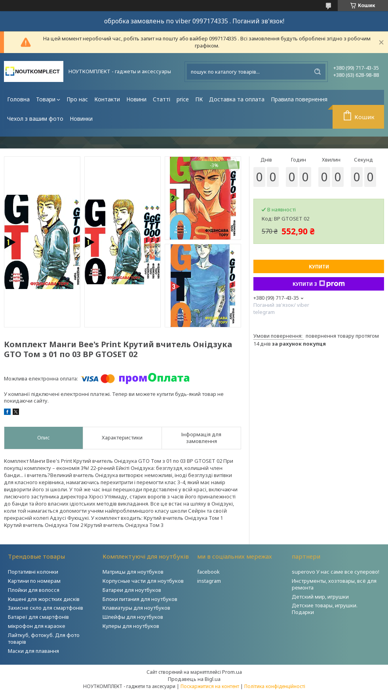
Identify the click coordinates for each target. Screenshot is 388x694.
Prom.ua (232, 671)
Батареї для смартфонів (38, 616)
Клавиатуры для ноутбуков (136, 607)
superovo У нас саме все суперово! (335, 571)
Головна (18, 99)
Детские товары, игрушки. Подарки (325, 609)
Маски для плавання (33, 650)
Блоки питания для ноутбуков (140, 599)
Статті (161, 99)
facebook (208, 571)
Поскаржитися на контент (210, 686)
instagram (209, 580)
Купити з (319, 283)
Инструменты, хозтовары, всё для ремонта (334, 584)
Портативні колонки (33, 571)
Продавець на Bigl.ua (194, 679)
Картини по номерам (34, 580)
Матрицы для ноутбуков (133, 571)
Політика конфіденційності (274, 686)
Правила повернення (299, 99)
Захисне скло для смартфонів (45, 607)
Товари (45, 99)
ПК (199, 99)
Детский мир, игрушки (320, 596)
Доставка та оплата (236, 99)
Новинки (81, 118)
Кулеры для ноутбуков (131, 625)
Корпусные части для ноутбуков (143, 580)
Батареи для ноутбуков (132, 589)
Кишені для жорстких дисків (44, 599)
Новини (136, 99)
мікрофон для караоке (36, 625)
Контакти (107, 99)
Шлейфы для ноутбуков (133, 616)
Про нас (77, 99)
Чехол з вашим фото (35, 118)
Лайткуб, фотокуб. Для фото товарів (44, 638)
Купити (319, 266)
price (183, 99)
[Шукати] (317, 72)
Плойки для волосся (33, 589)
